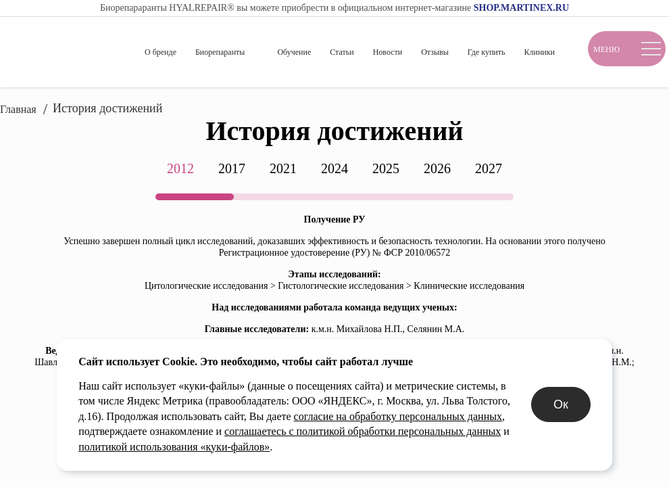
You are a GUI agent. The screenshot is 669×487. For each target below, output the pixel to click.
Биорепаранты (220, 52)
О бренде (160, 52)
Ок (596, 412)
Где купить (486, 52)
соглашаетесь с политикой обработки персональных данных (181, 447)
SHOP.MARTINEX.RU (521, 8)
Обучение (294, 52)
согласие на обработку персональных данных (280, 431)
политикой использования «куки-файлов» (426, 447)
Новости (388, 52)
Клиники (539, 52)
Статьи (341, 52)
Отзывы (435, 52)
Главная (18, 109)
